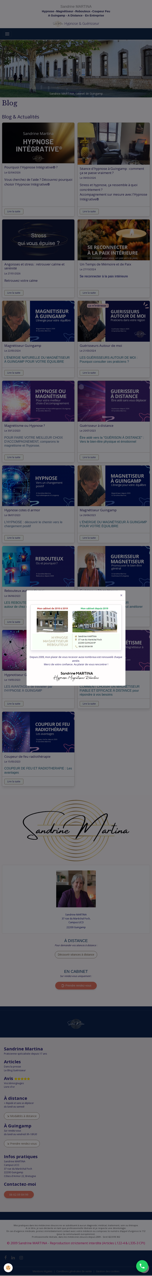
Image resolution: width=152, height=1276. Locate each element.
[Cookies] (8, 1267)
